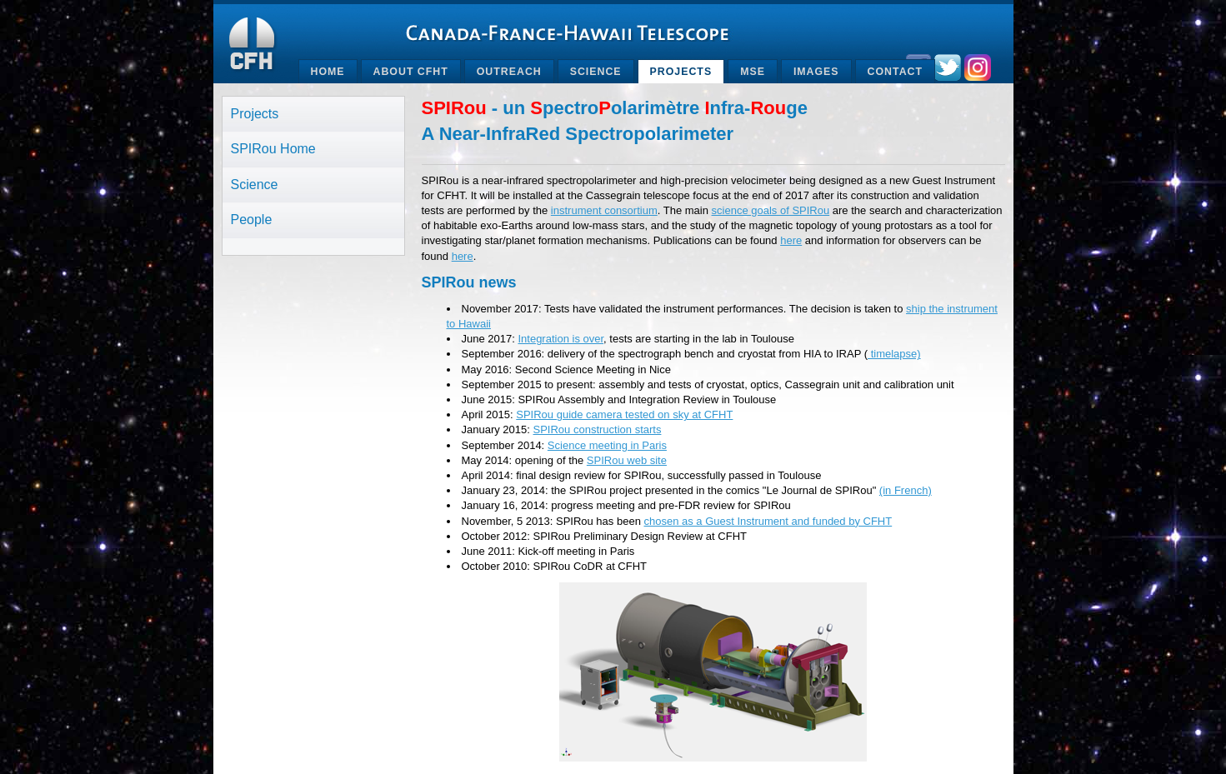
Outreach (509, 71)
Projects (681, 71)
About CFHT (410, 71)
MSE (752, 71)
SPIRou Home (273, 149)
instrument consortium (604, 210)
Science (596, 71)
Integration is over (560, 338)
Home (328, 71)
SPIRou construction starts (597, 429)
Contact (895, 71)
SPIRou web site (627, 460)
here (791, 240)
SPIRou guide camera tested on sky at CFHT (624, 414)
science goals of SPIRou (771, 210)
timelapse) (894, 353)
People (252, 219)
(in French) (905, 490)
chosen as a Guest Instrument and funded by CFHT (767, 521)
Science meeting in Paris (607, 445)
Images (816, 71)
